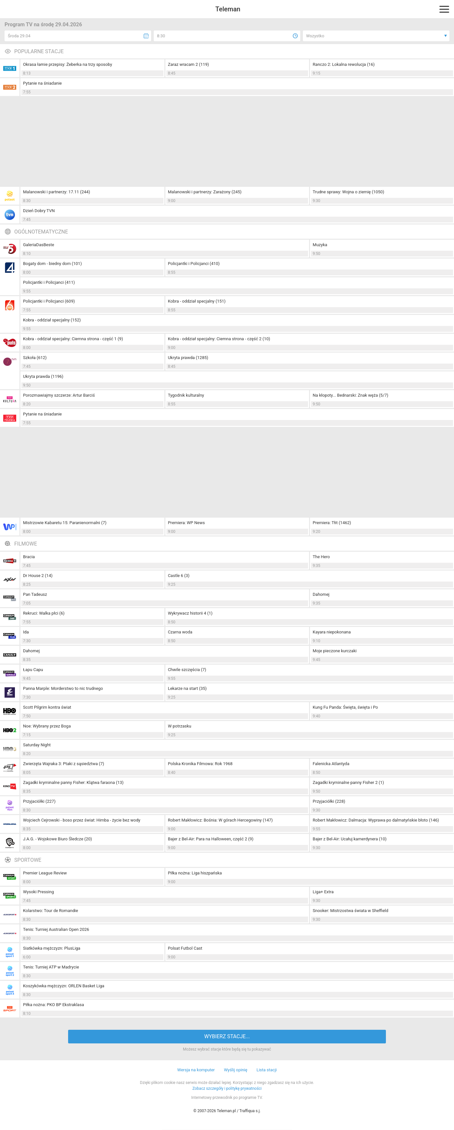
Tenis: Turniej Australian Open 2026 (56, 929)
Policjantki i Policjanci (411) (49, 282)
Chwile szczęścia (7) (187, 669)
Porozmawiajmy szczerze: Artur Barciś (59, 395)
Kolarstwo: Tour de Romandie (50, 910)
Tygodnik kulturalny (186, 395)
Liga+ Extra (323, 891)
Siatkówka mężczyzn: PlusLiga (51, 948)
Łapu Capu (33, 669)
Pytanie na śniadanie (42, 83)
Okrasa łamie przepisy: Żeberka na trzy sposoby (67, 64)
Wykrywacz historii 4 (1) (190, 613)
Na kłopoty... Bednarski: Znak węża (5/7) (350, 395)
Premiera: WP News (186, 522)
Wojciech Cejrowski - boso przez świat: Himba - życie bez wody (81, 820)
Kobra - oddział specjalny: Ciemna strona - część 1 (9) (73, 338)
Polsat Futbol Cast (185, 948)
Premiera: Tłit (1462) (332, 522)
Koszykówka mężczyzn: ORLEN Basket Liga (63, 985)
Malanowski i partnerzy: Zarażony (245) (205, 191)
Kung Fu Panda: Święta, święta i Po (345, 707)
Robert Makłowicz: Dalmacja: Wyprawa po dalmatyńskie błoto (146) (376, 820)
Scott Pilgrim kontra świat (47, 707)
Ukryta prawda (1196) (43, 376)
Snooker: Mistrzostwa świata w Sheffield (350, 910)
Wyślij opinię (235, 1069)
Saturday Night (37, 744)
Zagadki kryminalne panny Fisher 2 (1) (348, 782)
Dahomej (321, 594)
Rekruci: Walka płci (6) (44, 613)
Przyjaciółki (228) (329, 801)
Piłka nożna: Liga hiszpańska (195, 873)
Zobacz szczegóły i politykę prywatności (227, 1088)
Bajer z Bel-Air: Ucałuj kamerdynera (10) (350, 838)
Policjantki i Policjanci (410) (194, 263)
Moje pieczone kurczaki (334, 650)
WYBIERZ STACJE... (227, 1036)
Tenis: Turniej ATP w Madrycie (51, 967)
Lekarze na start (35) (187, 688)
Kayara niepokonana (332, 632)
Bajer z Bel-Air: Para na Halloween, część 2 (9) (211, 838)
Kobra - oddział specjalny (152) (52, 320)
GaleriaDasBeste (38, 244)
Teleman (227, 9)
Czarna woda (180, 632)
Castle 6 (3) (179, 575)
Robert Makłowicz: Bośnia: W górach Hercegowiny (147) (220, 820)
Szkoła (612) (35, 357)
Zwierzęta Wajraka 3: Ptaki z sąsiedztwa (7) (63, 763)
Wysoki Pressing (38, 891)
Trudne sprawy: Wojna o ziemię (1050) (348, 191)
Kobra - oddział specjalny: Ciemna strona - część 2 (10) (219, 338)
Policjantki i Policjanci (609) (49, 301)
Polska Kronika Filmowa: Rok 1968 (200, 763)
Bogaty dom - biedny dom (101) (52, 263)
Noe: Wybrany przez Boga (47, 726)
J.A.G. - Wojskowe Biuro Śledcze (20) (57, 838)
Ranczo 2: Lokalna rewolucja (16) (344, 64)
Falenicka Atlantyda (331, 763)
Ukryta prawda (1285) (188, 357)
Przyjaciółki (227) (39, 801)
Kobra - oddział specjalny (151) (197, 301)
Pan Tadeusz (35, 594)
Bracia (29, 556)
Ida (26, 632)
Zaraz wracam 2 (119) (188, 64)
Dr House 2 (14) (38, 575)
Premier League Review (45, 873)
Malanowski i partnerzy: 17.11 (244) (56, 191)
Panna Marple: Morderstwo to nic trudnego (63, 688)
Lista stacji (267, 1069)
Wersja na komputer (196, 1069)
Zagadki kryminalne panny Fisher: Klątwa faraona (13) (73, 782)
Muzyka (320, 244)
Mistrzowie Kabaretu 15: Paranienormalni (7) (64, 522)
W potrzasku (179, 726)
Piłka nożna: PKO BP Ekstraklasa (53, 1004)
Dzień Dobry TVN (39, 210)
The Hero (321, 556)
